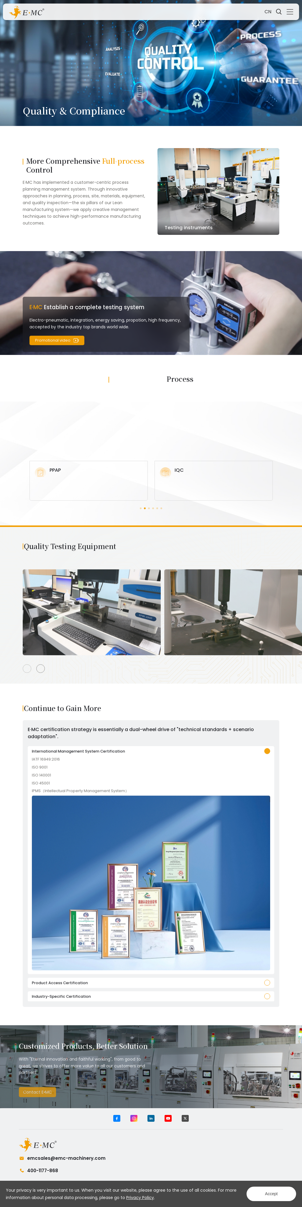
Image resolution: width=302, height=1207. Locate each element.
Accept (271, 1193)
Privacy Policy (140, 1198)
